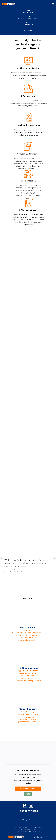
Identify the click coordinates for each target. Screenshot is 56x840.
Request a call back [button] (27, 789)
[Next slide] (54, 558)
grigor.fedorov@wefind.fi (28, 722)
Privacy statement (28, 820)
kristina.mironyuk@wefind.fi (29, 681)
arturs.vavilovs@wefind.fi (28, 640)
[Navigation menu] (53, 4)
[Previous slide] (1, 558)
